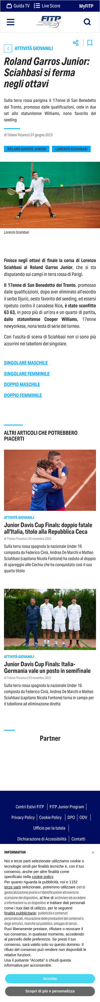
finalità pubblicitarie (20, 913)
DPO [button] (71, 817)
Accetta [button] (50, 978)
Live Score (47, 6)
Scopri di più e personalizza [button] (49, 991)
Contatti (78, 839)
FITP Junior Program (67, 807)
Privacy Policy (23, 817)
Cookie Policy (50, 817)
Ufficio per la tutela (49, 828)
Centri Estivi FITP (30, 807)
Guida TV (18, 6)
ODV (83, 817)
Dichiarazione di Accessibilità (41, 839)
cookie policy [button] (42, 877)
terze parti (12, 887)
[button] (93, 852)
